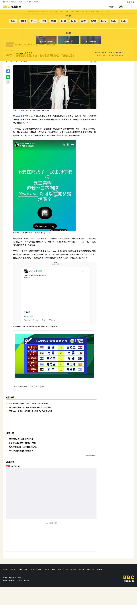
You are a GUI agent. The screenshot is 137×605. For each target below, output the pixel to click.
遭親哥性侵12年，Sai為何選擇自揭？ (23, 434)
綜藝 (92, 11)
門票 (26, 116)
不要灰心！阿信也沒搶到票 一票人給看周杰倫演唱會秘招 (30, 399)
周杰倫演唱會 (18, 116)
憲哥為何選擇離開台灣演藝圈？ (21, 438)
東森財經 (13, 2)
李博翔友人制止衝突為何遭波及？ (22, 427)
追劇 (77, 11)
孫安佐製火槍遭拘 (33, 11)
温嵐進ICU (44, 11)
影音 (61, 11)
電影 (87, 11)
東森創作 (99, 557)
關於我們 (5, 565)
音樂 (72, 11)
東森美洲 (36, 2)
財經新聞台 (13, 557)
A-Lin (61, 119)
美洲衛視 (81, 557)
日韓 (67, 11)
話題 (82, 11)
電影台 (53, 557)
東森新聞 (5, 2)
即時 (51, 11)
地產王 (26, 557)
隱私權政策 (18, 565)
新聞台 (5, 557)
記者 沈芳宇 (23, 62)
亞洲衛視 (73, 557)
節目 (103, 11)
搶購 (42, 374)
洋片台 (60, 557)
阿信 (43, 119)
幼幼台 (47, 557)
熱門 (56, 11)
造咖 (20, 2)
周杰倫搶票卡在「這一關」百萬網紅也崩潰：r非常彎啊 (30, 395)
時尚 (97, 11)
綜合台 (33, 557)
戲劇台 (40, 557)
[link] (47, 233)
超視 (66, 557)
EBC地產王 (28, 2)
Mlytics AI (94, 443)
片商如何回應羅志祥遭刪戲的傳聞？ (23, 430)
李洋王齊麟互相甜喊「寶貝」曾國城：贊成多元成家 (29, 391)
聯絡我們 (11, 565)
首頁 (7, 50)
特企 (108, 11)
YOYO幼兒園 (90, 557)
